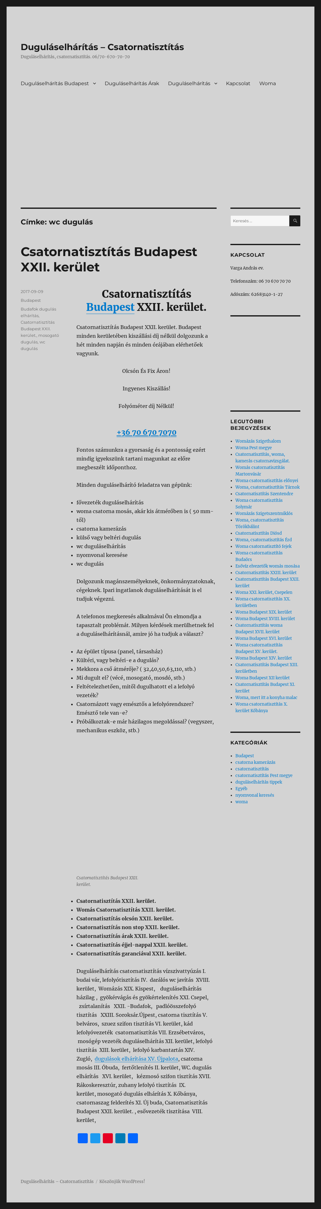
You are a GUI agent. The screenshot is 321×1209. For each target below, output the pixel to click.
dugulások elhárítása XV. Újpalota (136, 1059)
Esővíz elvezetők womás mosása (267, 566)
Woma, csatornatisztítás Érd (263, 540)
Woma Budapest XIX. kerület (263, 612)
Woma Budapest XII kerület (262, 678)
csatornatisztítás (252, 769)
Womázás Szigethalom (258, 441)
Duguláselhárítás (189, 83)
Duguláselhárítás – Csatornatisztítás (102, 47)
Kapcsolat (238, 83)
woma (241, 802)
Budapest (110, 307)
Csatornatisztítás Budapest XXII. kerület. (38, 329)
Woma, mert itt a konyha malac (266, 697)
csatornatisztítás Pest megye (263, 775)
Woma (267, 83)
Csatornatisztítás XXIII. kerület (266, 572)
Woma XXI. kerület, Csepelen (263, 592)
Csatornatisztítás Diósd (258, 533)
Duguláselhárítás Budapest (55, 83)
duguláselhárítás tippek (258, 782)
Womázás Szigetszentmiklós (264, 513)
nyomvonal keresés (254, 795)
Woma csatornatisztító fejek (263, 546)
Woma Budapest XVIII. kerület (265, 618)
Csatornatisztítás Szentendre (264, 493)
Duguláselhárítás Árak (132, 83)
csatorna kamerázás (255, 762)
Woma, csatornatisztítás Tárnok (267, 487)
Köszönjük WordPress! (122, 1181)
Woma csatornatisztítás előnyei (266, 480)
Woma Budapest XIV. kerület (263, 658)
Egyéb (241, 788)
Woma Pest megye (253, 447)
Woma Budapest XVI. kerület (263, 638)
